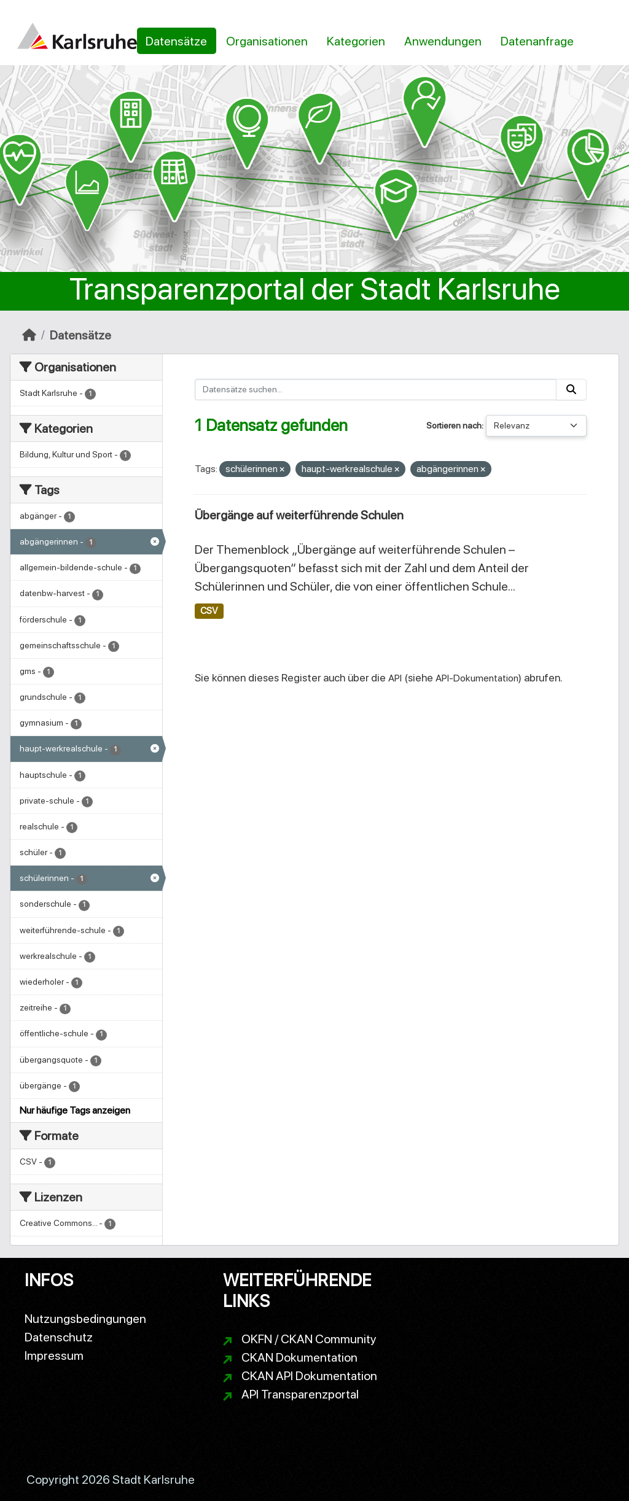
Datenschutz (59, 1337)
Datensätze (176, 41)
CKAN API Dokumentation (309, 1375)
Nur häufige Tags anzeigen (75, 1110)
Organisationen (267, 41)
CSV (208, 610)
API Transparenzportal (300, 1394)
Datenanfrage (537, 41)
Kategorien (356, 41)
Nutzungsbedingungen (85, 1318)
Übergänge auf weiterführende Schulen (299, 515)
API (395, 678)
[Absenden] (571, 389)
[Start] (29, 335)
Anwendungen (443, 41)
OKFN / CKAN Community (309, 1339)
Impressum (54, 1355)
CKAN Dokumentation (299, 1357)
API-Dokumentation (477, 678)
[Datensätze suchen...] (376, 389)
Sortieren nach (454, 425)
